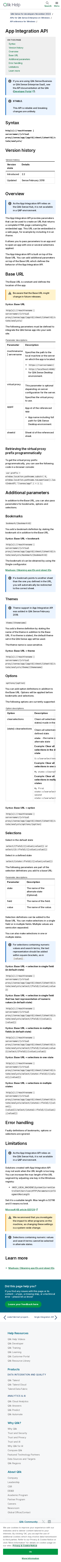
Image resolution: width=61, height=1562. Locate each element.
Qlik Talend (14, 1380)
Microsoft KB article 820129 (20, 1209)
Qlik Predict (14, 1410)
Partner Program (16, 1499)
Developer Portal (22, 91)
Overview (13, 51)
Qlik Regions (14, 1463)
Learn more (14, 70)
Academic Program (18, 1495)
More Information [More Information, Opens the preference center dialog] (30, 1558)
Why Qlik (12, 1428)
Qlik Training (14, 1347)
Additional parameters (19, 59)
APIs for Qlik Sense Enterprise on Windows (30, 17)
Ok (30, 1551)
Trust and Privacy (17, 1437)
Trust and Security (17, 1433)
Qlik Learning (14, 1352)
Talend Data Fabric (18, 1389)
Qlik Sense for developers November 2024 (31, 14)
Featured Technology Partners (24, 1454)
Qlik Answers (15, 1405)
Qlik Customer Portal (19, 1356)
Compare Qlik (15, 1450)
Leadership (14, 1482)
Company (13, 1478)
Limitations (14, 67)
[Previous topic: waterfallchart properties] (16, 1318)
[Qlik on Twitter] (43, 1521)
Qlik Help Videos (16, 1339)
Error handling (15, 63)
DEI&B (11, 1490)
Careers (12, 1503)
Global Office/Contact (19, 1512)
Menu (56, 6)
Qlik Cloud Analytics (18, 1401)
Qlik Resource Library (19, 1360)
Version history (16, 47)
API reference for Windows (22, 21)
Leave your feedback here (23, 1304)
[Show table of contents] (6, 14)
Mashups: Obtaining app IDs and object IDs (28, 570)
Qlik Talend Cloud (17, 1384)
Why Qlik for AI (15, 1446)
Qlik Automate (15, 1414)
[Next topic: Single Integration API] (45, 1318)
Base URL (13, 55)
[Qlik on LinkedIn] (49, 1521)
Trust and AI (14, 1441)
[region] (30, 1542)
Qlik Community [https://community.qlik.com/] (28, 1521)
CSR (10, 1486)
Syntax (12, 43)
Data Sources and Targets (21, 1459)
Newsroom (13, 1508)
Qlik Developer (15, 1343)
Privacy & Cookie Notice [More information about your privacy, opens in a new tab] (25, 1545)
